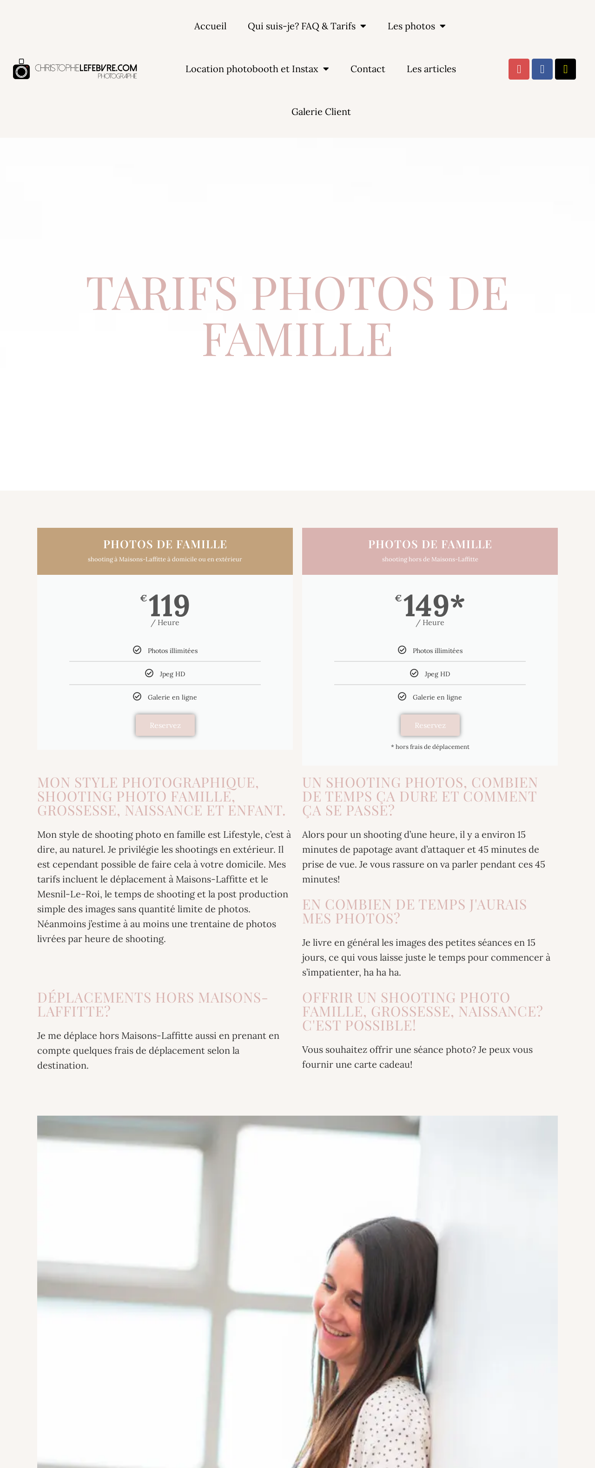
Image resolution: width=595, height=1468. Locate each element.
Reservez (165, 725)
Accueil (210, 26)
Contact (367, 68)
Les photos (417, 26)
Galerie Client (321, 111)
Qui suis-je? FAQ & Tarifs (307, 26)
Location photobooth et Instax (257, 69)
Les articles (431, 68)
